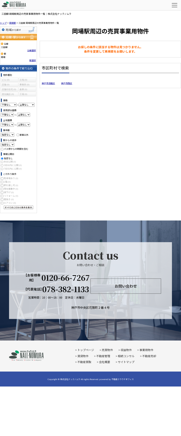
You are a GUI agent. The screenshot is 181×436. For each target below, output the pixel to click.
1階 (7, 181)
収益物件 (126, 350)
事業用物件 (146, 350)
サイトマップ (126, 362)
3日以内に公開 (13, 165)
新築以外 (24, 134)
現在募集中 (11, 188)
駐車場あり (11, 178)
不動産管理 (103, 356)
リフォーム (11, 195)
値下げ (9, 192)
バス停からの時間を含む (16, 148)
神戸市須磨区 (48, 83)
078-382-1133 (65, 289)
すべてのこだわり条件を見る (18, 207)
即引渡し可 (11, 185)
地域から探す (18, 29)
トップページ (85, 350)
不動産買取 (84, 362)
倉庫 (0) (23, 89)
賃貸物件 (82, 356)
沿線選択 (31, 50)
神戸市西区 (66, 83)
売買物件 (107, 350)
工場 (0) (23, 94)
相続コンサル (126, 356)
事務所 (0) (24, 84)
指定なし (8, 158)
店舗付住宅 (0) (9, 89)
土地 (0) (23, 79)
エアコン (10, 202)
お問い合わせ (126, 286)
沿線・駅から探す (18, 37)
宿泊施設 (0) (8, 94)
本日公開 (10, 161)
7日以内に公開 (13, 168)
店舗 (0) (5, 84)
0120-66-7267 (65, 277)
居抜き (9, 199)
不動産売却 (149, 356)
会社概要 (104, 362)
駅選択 (32, 60)
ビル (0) (5, 79)
